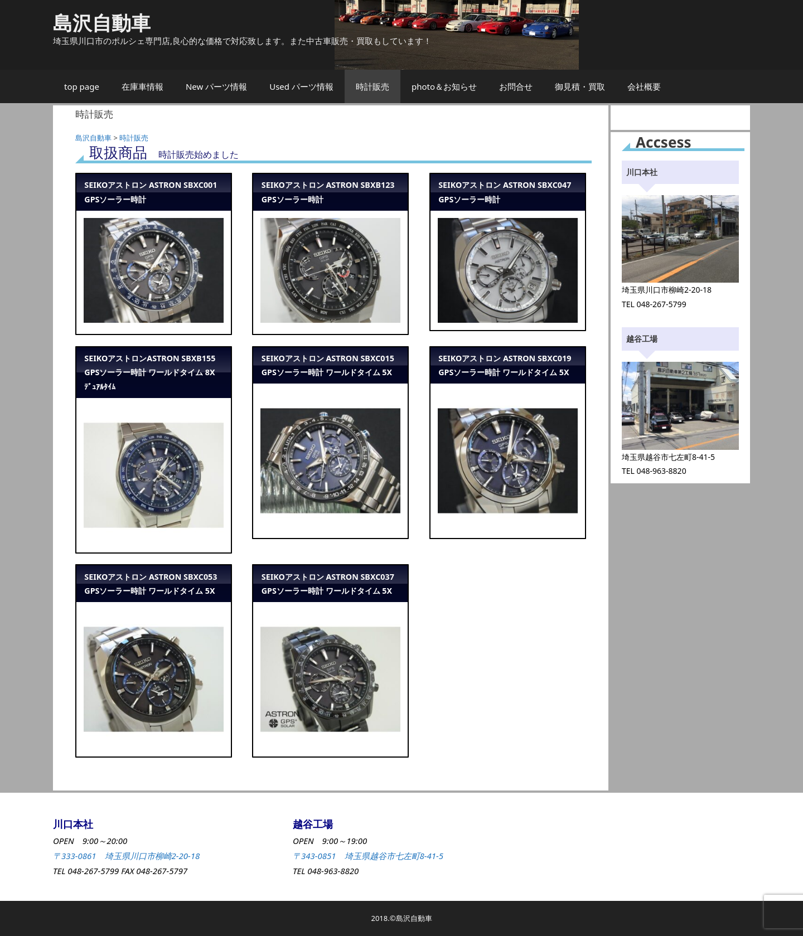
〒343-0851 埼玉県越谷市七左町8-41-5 (368, 855)
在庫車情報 (142, 86)
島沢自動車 (102, 22)
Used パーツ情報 (301, 86)
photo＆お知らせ (444, 86)
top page (81, 86)
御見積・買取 (580, 86)
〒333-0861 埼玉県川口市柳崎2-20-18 (126, 855)
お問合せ (516, 86)
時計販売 (372, 86)
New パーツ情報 (216, 86)
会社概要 (644, 86)
